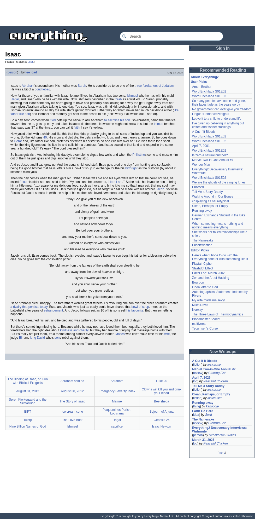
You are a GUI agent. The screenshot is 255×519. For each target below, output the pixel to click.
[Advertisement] (128, 13)
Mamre (117, 401)
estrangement (53, 310)
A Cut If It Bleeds (203, 132)
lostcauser (214, 364)
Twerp (27, 420)
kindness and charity (74, 330)
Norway (197, 310)
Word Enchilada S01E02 (209, 91)
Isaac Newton (161, 426)
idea (196, 415)
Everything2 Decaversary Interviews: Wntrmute (219, 429)
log (195, 381)
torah (118, 99)
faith (77, 127)
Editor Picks (200, 250)
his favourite (134, 310)
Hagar (14, 99)
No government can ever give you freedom (221, 109)
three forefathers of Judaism (154, 86)
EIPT (27, 411)
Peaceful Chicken (215, 381)
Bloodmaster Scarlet (206, 319)
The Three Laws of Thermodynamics (217, 314)
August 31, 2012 (27, 391)
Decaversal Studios (222, 435)
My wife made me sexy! (208, 300)
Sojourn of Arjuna (162, 411)
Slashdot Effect (202, 268)
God (53, 120)
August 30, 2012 (72, 391)
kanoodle (212, 406)
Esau (23, 182)
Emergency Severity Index (117, 391)
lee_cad (31, 72)
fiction (197, 364)
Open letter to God (205, 287)
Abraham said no (72, 381)
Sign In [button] (223, 48)
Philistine (138, 155)
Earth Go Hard (202, 411)
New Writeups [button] (223, 351)
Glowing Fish (217, 373)
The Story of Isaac (72, 401)
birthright (131, 168)
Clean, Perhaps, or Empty (210, 206)
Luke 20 (161, 381)
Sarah (82, 86)
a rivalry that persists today (29, 307)
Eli (20, 337)
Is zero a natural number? (210, 155)
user (30, 61)
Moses (119, 334)
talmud (158, 124)
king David (37, 337)
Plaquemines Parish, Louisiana (117, 411)
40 (45, 137)
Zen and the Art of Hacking (210, 278)
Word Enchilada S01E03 (209, 96)
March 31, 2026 (203, 440)
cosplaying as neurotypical (210, 201)
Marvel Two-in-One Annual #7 (212, 160)
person (12, 72)
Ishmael (132, 95)
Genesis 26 (162, 420)
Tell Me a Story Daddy (207, 192)
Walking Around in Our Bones (212, 196)
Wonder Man (201, 164)
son (57, 337)
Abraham (28, 86)
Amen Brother (201, 87)
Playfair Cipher (202, 264)
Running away (202, 210)
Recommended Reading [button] (223, 70)
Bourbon (198, 282)
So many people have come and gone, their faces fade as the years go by (219, 102)
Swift (208, 415)
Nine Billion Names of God (27, 426)
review (197, 373)
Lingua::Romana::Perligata (210, 114)
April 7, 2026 (201, 377)
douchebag (42, 89)
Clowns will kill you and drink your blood (161, 391)
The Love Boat (72, 420)
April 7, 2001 (201, 146)
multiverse (199, 324)
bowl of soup (140, 307)
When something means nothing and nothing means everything (217, 225)
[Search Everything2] (171, 36)
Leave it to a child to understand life (216, 118)
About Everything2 (205, 77)
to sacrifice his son (117, 120)
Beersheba (161, 401)
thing (196, 406)
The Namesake (202, 240)
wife (167, 334)
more (221, 452)
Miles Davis (200, 305)
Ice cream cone (72, 411)
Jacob (160, 189)
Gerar (18, 141)
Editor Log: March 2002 (208, 273)
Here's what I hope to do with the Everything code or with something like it (220, 257)
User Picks (199, 82)
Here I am (115, 182)
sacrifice (117, 426)
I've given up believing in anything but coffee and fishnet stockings (218, 125)
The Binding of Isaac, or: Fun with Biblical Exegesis (28, 381)
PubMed (198, 187)
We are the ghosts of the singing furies (219, 182)
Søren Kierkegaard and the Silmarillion (27, 401)
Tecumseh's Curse (205, 328)
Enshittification (202, 245)
